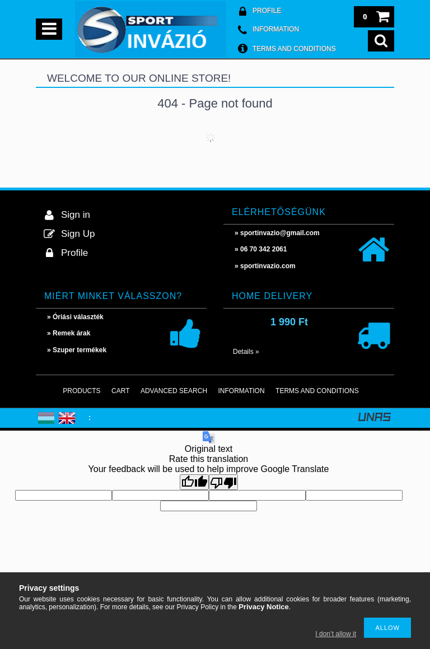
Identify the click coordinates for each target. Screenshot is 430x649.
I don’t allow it (335, 634)
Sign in (75, 214)
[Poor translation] (223, 482)
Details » (246, 352)
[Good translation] (194, 482)
